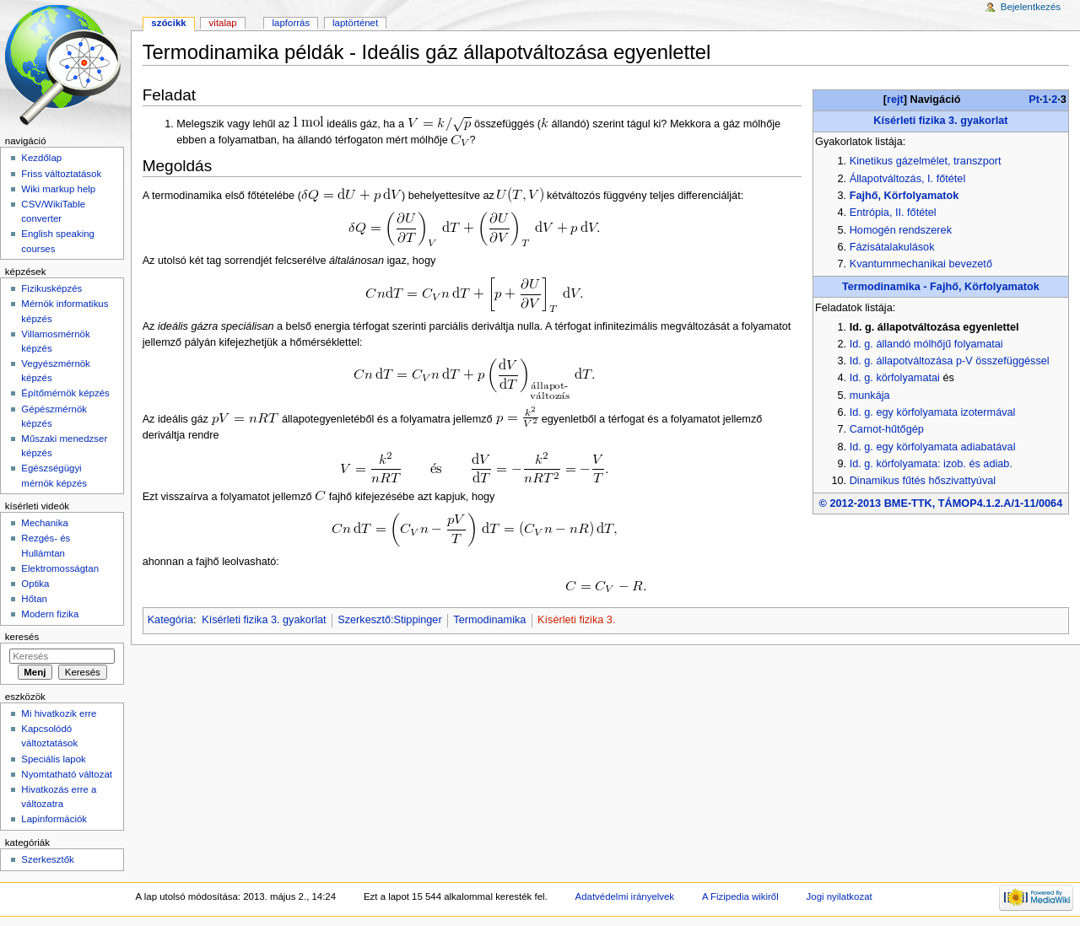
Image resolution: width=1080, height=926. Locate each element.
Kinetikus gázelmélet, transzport (926, 161)
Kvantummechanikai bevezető (921, 264)
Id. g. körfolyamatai (895, 378)
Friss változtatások (61, 174)
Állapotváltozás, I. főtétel (908, 179)
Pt (1034, 99)
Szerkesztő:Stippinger (389, 620)
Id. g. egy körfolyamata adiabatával (933, 447)
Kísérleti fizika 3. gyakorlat (940, 121)
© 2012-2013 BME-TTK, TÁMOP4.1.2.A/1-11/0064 (941, 503)
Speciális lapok (53, 759)
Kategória (170, 620)
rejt (895, 99)
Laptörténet (355, 23)
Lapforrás (291, 23)
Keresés (22, 637)
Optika (35, 584)
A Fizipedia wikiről (740, 896)
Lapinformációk (54, 819)
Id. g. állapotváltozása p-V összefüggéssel (950, 361)
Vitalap (223, 23)
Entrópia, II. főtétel (893, 212)
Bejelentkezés (1031, 7)
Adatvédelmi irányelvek (624, 896)
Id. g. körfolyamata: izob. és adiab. (931, 464)
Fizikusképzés (51, 288)
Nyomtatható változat (66, 774)
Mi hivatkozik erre (58, 713)
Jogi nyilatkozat (839, 896)
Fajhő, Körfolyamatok (904, 196)
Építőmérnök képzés (65, 393)
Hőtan (34, 599)
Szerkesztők (47, 859)
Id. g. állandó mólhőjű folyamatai (926, 344)
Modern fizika (49, 614)
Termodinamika (489, 620)
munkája (870, 395)
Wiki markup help (58, 189)
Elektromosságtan (60, 568)
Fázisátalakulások (892, 247)
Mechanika (44, 523)
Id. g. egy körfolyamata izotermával (933, 412)
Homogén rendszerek (901, 230)
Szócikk (168, 23)
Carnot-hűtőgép (887, 429)
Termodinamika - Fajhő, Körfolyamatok (941, 287)
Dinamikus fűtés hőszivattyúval (923, 481)
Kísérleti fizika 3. (576, 620)
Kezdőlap (41, 158)
